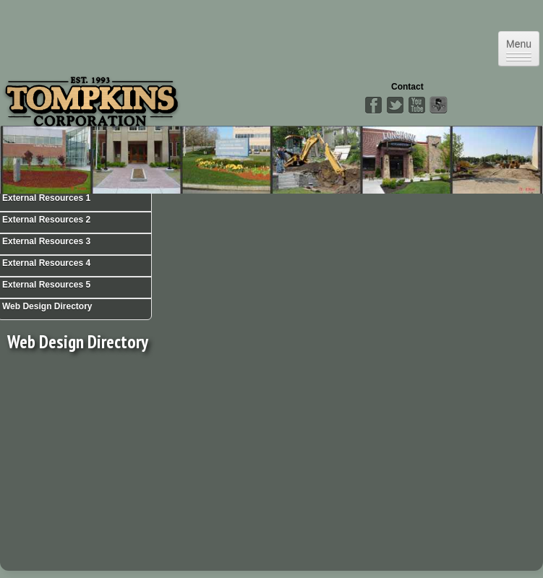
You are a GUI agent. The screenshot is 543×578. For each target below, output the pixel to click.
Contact (407, 87)
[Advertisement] (128, 464)
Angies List (438, 105)
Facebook (373, 105)
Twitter (395, 105)
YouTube (416, 105)
